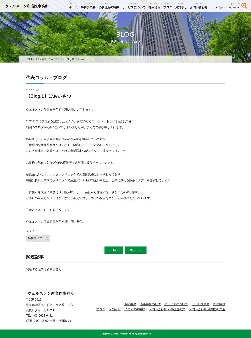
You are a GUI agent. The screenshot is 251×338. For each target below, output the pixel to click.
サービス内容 (201, 304)
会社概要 (130, 304)
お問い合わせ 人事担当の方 (167, 309)
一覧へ (114, 250)
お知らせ (115, 309)
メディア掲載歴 (134, 309)
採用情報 (219, 304)
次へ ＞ (135, 250)
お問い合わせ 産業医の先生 (207, 309)
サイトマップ (232, 4)
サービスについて (176, 304)
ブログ (100, 309)
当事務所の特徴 (150, 304)
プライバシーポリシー (228, 7)
